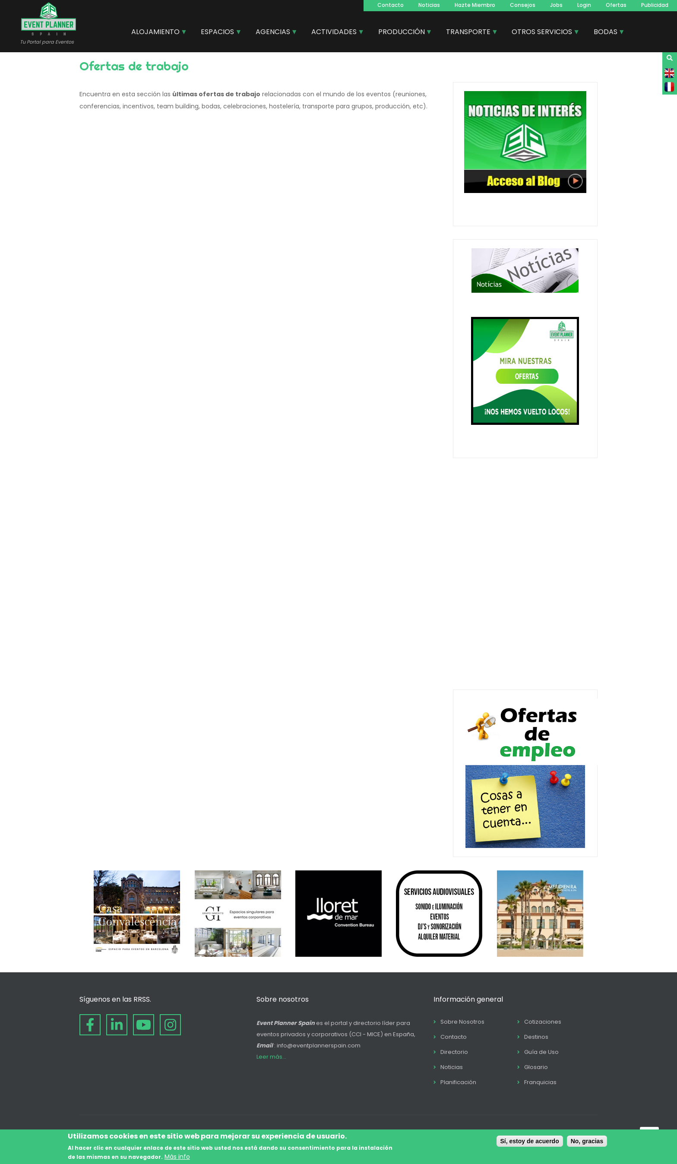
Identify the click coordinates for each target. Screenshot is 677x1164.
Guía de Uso (541, 1052)
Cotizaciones (542, 1022)
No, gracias (587, 1141)
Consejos (522, 5)
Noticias (429, 5)
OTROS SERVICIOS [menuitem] (542, 33)
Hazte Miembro (475, 5)
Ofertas (616, 5)
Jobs (556, 5)
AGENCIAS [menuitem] (273, 33)
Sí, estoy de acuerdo (529, 1141)
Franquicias (540, 1082)
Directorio (454, 1052)
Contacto (390, 5)
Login (584, 5)
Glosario (536, 1067)
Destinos (536, 1037)
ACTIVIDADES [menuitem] (334, 33)
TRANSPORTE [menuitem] (469, 33)
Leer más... (271, 1057)
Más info (177, 1156)
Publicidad (654, 5)
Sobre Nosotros (462, 1022)
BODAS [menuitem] (606, 33)
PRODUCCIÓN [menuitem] (402, 33)
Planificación (458, 1082)
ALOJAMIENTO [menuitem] (156, 33)
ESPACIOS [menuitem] (217, 33)
